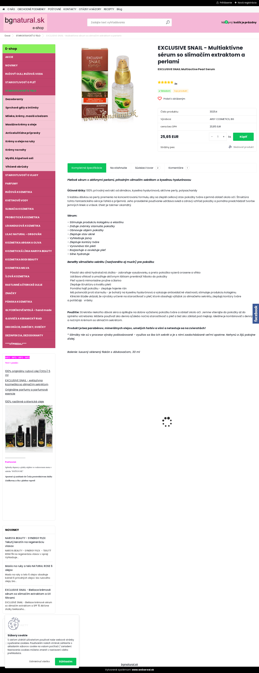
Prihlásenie (226, 2)
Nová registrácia (247, 2)
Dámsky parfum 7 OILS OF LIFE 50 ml (184, 422)
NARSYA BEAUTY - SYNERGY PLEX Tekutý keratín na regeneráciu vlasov (25, 542)
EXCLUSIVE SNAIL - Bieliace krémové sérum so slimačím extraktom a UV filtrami (28, 594)
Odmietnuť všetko (39, 661)
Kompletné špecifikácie (87, 168)
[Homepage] (3, 9)
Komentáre (179, 168)
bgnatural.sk (129, 664)
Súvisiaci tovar (147, 168)
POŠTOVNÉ (54, 9)
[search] (168, 23)
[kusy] (217, 137)
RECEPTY (109, 9)
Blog (119, 9)
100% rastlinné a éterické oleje (24, 402)
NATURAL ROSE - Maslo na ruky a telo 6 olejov (89, 417)
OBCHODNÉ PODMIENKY (31, 9)
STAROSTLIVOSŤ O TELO (28, 35)
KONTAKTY (70, 9)
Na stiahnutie (118, 168)
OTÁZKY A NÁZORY (90, 9)
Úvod (7, 35)
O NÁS (11, 9)
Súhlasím (65, 661)
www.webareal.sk (143, 669)
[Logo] (25, 22)
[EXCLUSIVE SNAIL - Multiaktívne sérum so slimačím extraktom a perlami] (107, 84)
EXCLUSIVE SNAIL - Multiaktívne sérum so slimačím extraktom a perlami (137, 421)
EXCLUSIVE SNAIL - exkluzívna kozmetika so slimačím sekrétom (26, 382)
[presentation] (69, 416)
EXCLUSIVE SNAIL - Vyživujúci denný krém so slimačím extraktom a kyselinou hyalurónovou (231, 419)
